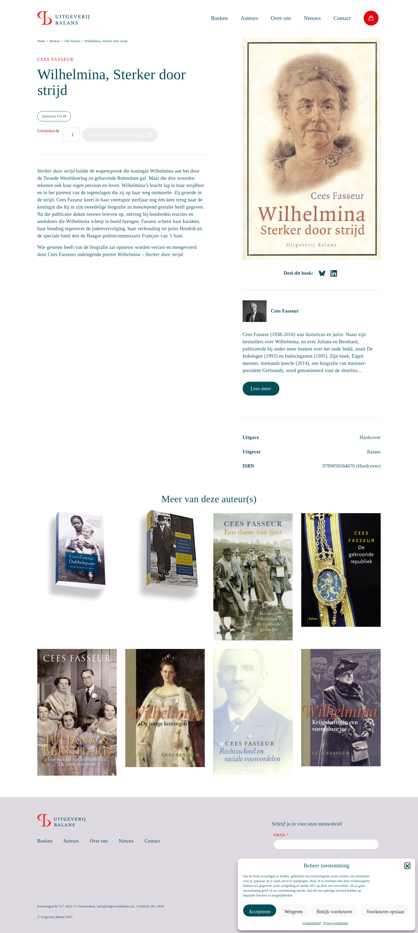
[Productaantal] (71, 135)
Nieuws (312, 18)
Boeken (219, 18)
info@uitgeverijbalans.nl (115, 906)
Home (41, 41)
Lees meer (261, 388)
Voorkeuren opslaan (385, 911)
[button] (407, 865)
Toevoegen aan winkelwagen (115, 134)
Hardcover (54, 116)
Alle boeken (72, 41)
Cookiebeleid (312, 923)
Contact (342, 18)
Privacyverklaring (335, 923)
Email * (281, 835)
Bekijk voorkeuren (334, 911)
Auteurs (249, 18)
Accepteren (260, 911)
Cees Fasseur (285, 311)
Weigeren (293, 911)
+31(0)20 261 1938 (150, 906)
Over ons (281, 18)
